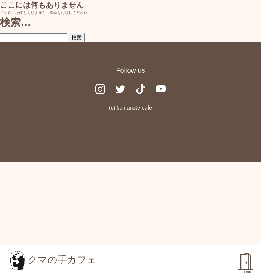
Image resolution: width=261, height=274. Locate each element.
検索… (15, 22)
